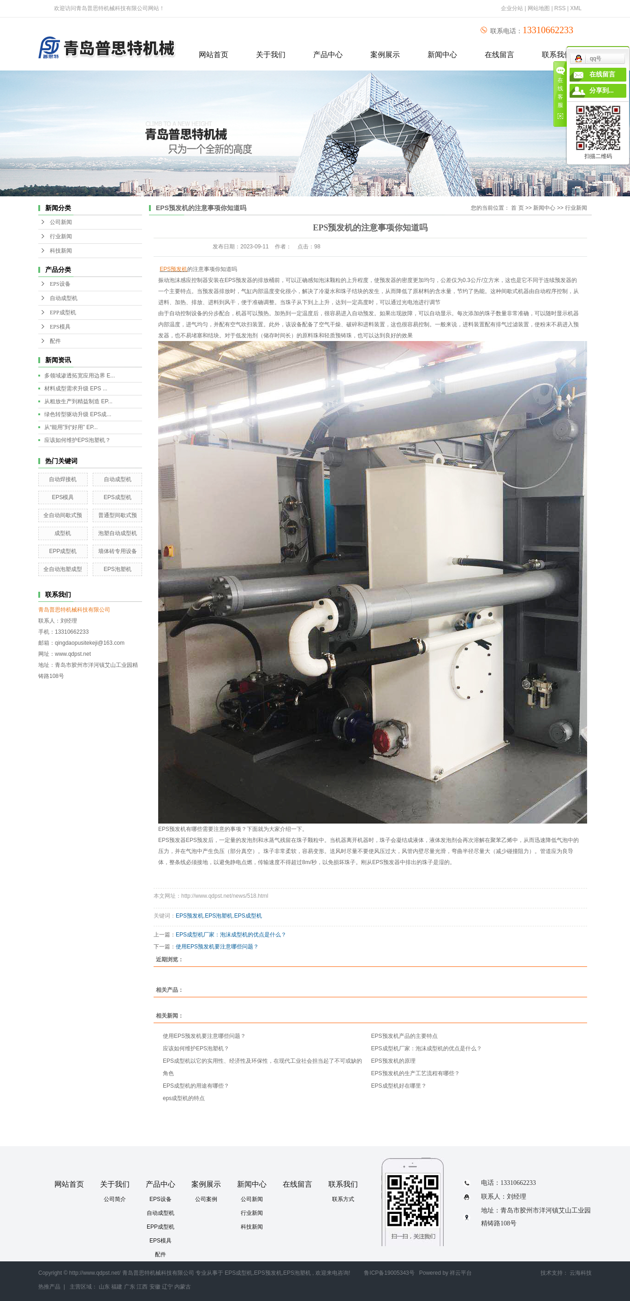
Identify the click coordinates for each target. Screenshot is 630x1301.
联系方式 (343, 1199)
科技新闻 (61, 250)
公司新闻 (61, 222)
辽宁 (167, 1286)
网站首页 (213, 55)
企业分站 (512, 8)
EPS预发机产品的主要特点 (404, 1036)
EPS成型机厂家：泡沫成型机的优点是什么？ (231, 934)
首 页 (517, 208)
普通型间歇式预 (117, 515)
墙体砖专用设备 (117, 551)
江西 (142, 1286)
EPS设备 (60, 284)
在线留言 (499, 55)
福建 (116, 1286)
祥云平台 (461, 1273)
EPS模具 (60, 327)
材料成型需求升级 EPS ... (75, 388)
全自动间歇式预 (62, 515)
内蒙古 (182, 1286)
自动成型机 (63, 298)
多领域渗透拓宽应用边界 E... (79, 375)
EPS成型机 (117, 497)
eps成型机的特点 (184, 1098)
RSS (560, 8)
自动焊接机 (63, 479)
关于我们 (270, 55)
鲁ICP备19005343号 (389, 1273)
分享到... (601, 90)
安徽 (154, 1286)
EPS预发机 (189, 915)
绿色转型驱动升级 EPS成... (77, 414)
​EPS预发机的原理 (393, 1061)
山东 (104, 1286)
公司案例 (206, 1199)
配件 (55, 341)
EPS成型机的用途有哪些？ (196, 1086)
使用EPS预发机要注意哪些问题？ (217, 946)
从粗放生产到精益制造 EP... (78, 401)
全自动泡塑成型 (62, 569)
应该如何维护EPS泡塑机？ (77, 440)
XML (576, 8)
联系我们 (343, 1184)
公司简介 (115, 1199)
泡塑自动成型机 (117, 533)
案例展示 (385, 55)
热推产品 (49, 1286)
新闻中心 (442, 55)
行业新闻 (61, 236)
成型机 (62, 533)
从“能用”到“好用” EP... (71, 427)
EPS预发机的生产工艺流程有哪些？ (415, 1073)
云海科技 (581, 1273)
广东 (129, 1286)
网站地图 (539, 8)
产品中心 (328, 55)
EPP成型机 (63, 312)
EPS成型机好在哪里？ (399, 1086)
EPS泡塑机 (117, 569)
